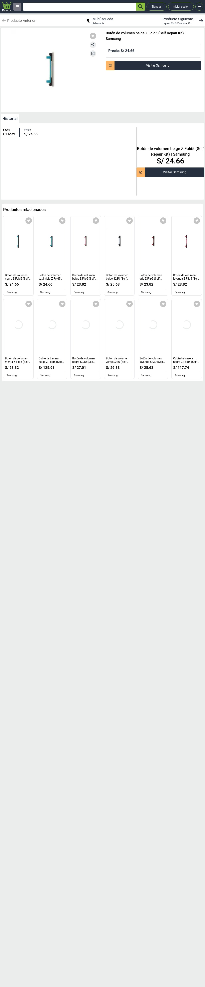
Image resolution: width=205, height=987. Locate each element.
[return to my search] (99, 20)
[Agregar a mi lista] (28, 220)
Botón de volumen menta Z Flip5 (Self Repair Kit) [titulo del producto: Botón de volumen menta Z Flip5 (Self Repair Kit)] (17, 362)
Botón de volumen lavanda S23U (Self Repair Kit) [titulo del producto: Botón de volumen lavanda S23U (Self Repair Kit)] (152, 362)
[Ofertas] (79, 7)
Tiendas (157, 6)
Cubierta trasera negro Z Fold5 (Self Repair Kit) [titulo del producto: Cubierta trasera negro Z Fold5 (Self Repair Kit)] (186, 362)
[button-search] (140, 7)
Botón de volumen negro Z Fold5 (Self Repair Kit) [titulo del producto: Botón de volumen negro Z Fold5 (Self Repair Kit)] (17, 279)
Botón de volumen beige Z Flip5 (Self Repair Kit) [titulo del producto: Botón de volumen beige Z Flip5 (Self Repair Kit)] (84, 279)
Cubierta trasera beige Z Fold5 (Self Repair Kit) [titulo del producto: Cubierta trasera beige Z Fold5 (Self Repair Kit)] (51, 362)
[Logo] (7, 7)
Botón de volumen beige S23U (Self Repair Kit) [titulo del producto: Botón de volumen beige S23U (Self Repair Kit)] (117, 279)
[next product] (184, 20)
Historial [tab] (10, 118)
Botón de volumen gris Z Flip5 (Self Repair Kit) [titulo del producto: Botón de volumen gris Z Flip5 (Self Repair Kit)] (151, 279)
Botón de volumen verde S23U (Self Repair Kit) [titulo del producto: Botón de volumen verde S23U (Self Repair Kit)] (117, 362)
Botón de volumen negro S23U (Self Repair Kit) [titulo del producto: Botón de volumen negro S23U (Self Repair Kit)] (83, 362)
